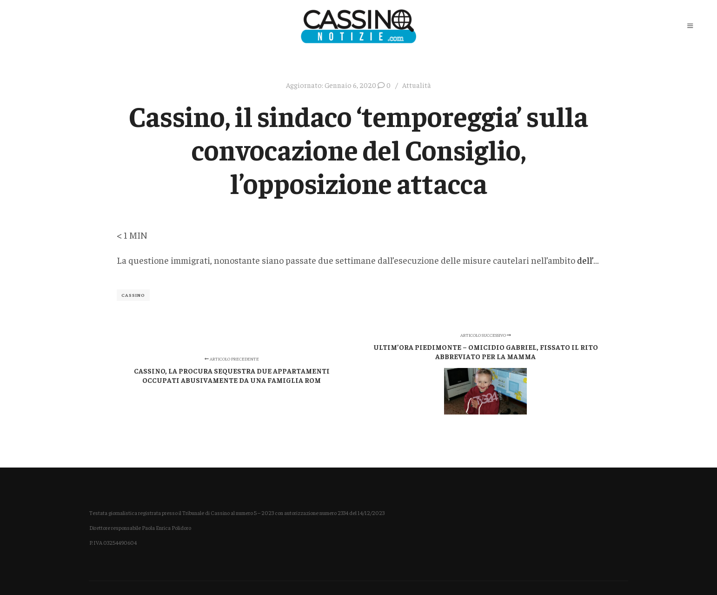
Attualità (416, 84)
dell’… (588, 260)
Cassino (133, 295)
